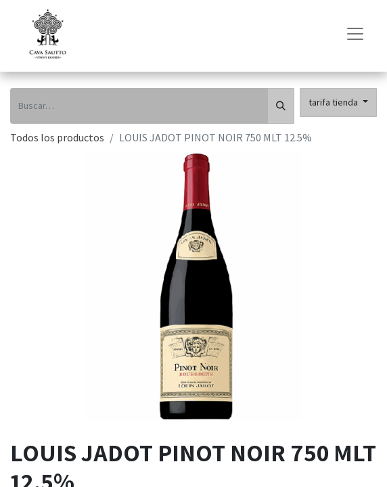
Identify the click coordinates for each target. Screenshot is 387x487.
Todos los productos (57, 137)
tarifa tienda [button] (334, 102)
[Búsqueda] (280, 106)
